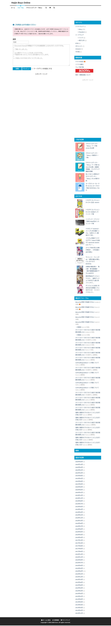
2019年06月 (79, 507)
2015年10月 (79, 580)
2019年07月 (79, 504)
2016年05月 (79, 566)
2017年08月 (79, 546)
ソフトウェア (79, 27)
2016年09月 (79, 560)
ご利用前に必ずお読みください (24, 25)
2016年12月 (79, 555)
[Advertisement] (55, 15)
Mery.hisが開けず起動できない (85, 303)
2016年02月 (79, 571)
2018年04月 (79, 535)
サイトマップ (65, 620)
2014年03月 (79, 608)
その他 (77, 52)
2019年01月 (79, 515)
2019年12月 (79, 496)
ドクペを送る (79, 62)
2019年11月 (79, 498)
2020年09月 (79, 487)
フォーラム (21, 8)
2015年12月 (79, 577)
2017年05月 (79, 552)
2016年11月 (79, 557)
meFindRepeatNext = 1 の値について (87, 363)
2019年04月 (79, 510)
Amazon (78, 49)
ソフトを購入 (79, 65)
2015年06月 (79, 585)
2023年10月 (79, 473)
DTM (76, 44)
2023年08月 (79, 476)
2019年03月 (79, 512)
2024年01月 (79, 470)
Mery (80, 30)
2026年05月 (79, 462)
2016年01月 (79, 574)
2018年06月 (79, 529)
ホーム (13, 8)
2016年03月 (79, 569)
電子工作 (82, 41)
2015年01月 (79, 597)
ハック (81, 38)
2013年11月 (79, 613)
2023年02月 (79, 479)
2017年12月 (79, 541)
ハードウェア (79, 35)
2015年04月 (79, 588)
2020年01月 (79, 493)
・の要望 (78, 327)
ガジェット (78, 46)
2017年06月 (79, 549)
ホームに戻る (46, 620)
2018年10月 (79, 521)
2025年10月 (79, 465)
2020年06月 (79, 490)
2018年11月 (79, 518)
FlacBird (82, 32)
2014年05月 (79, 602)
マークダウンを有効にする (42, 69)
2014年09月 (79, 599)
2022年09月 (79, 482)
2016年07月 (79, 563)
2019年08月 (79, 501)
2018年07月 (79, 526)
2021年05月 (79, 484)
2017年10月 (79, 543)
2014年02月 (79, 611)
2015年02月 (79, 594)
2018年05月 (79, 532)
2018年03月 (79, 538)
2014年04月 (79, 605)
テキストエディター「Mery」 (36, 8)
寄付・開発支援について (83, 75)
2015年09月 (79, 583)
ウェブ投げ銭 (79, 68)
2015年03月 (79, 591)
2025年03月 (79, 468)
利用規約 (55, 620)
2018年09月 (79, 524)
